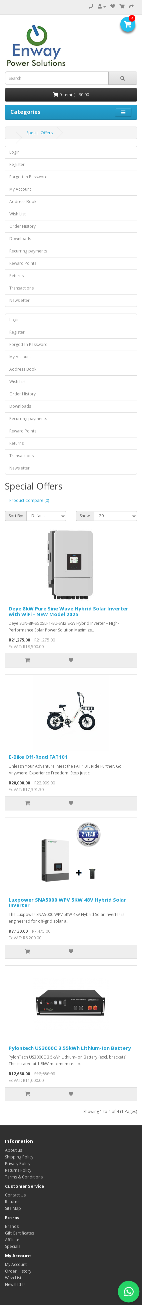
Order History (22, 226)
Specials (12, 1246)
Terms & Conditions (24, 1177)
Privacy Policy (17, 1163)
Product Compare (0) (29, 500)
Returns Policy (18, 1170)
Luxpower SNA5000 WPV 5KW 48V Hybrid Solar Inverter (67, 902)
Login (14, 152)
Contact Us (15, 1195)
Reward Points (22, 263)
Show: (85, 516)
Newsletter (19, 300)
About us (13, 1150)
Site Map (13, 1208)
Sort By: (16, 516)
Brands (12, 1226)
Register (17, 164)
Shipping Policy (19, 1157)
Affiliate (12, 1240)
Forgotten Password (28, 177)
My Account (20, 189)
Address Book (22, 201)
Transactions (21, 288)
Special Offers (39, 133)
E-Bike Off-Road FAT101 (38, 756)
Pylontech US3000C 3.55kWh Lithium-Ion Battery (70, 1048)
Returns (16, 275)
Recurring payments (28, 251)
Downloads (20, 238)
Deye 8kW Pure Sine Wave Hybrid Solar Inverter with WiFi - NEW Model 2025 (68, 611)
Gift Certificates (19, 1233)
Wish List (17, 214)
